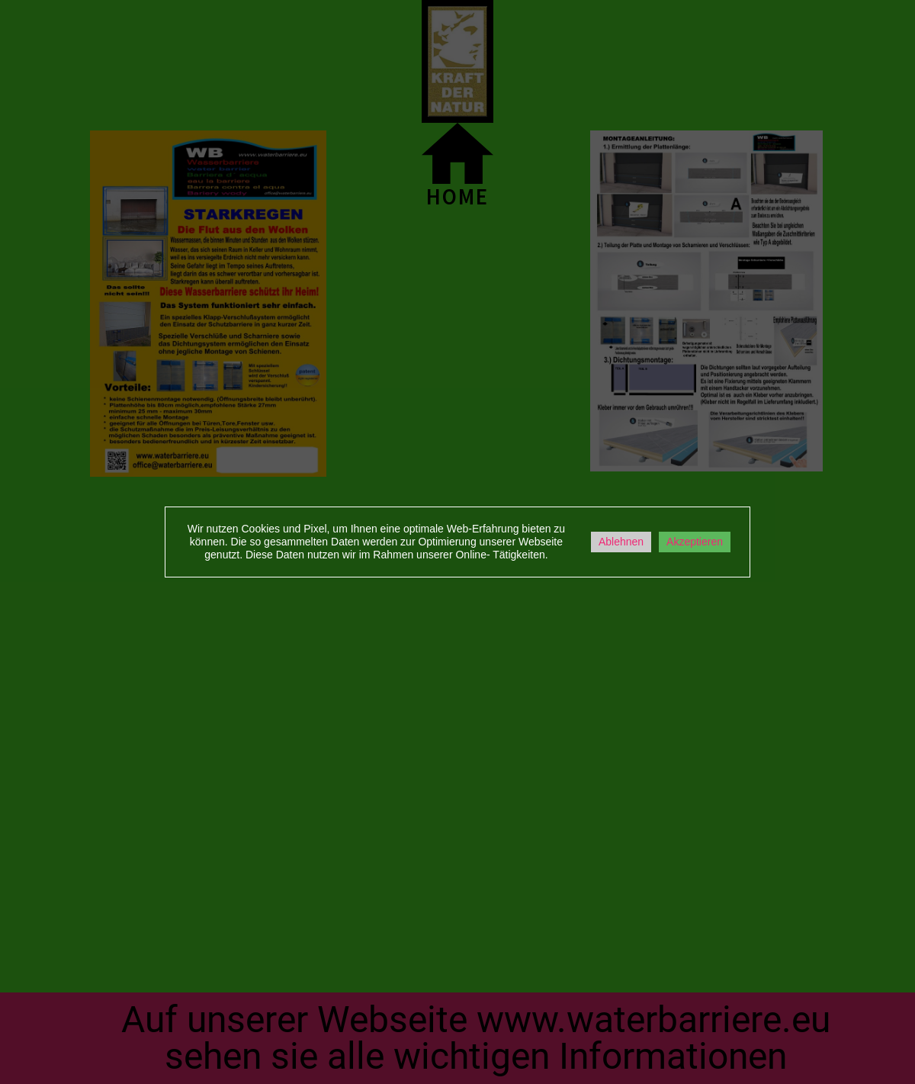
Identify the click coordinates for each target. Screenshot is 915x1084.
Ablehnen (621, 542)
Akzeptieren (694, 542)
